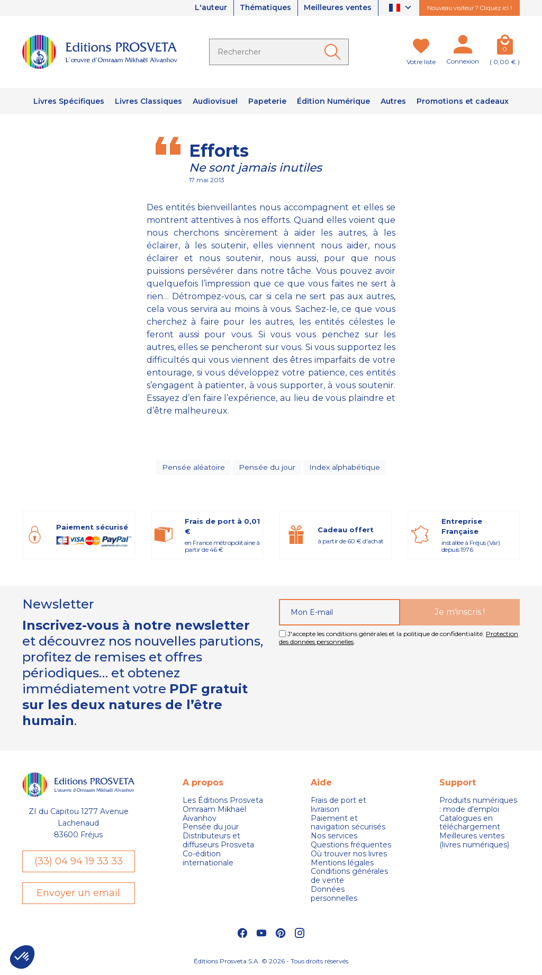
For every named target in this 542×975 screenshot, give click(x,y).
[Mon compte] (462, 46)
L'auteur (209, 8)
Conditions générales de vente (349, 877)
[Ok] (334, 52)
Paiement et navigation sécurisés (348, 824)
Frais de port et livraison (338, 806)
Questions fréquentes (351, 845)
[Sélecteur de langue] (401, 8)
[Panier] (505, 46)
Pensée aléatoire (193, 467)
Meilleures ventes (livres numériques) (474, 842)
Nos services (334, 837)
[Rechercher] (279, 52)
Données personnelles (334, 894)
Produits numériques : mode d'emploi (478, 806)
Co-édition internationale (208, 859)
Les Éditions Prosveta (223, 801)
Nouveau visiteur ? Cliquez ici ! (469, 8)
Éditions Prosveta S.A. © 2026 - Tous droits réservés (271, 962)
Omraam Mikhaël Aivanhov (214, 815)
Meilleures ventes (337, 8)
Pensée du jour (267, 467)
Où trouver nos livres (349, 854)
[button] (22, 957)
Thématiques (264, 8)
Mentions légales (342, 863)
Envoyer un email (78, 894)
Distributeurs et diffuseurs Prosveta (218, 842)
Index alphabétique (344, 467)
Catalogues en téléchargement (469, 824)
